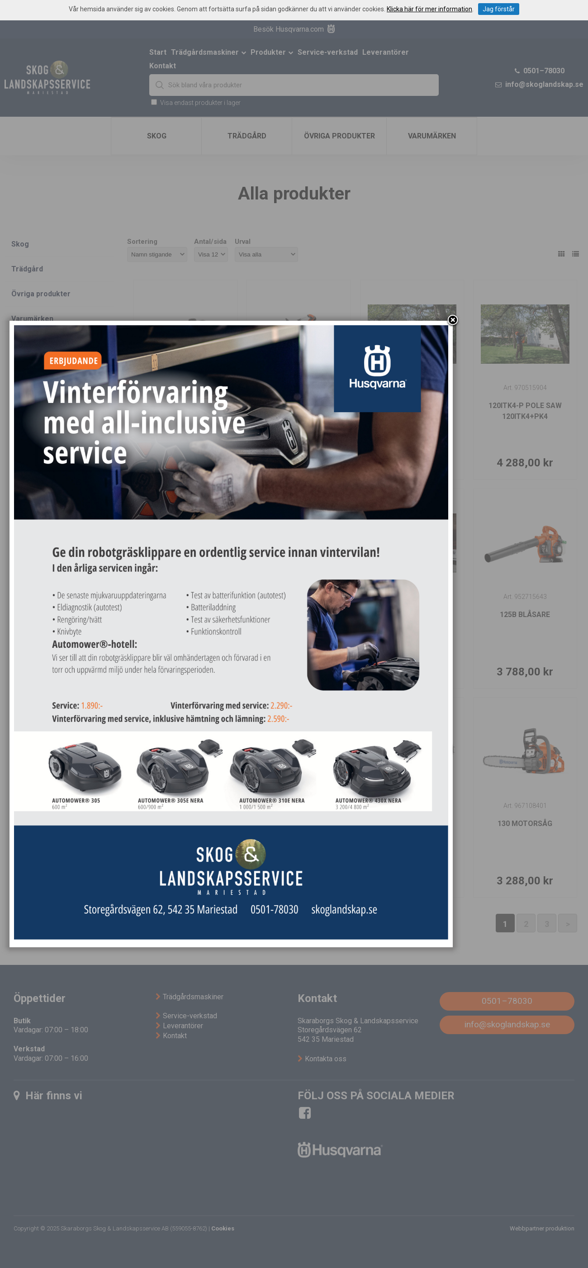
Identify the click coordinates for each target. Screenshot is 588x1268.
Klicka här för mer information (429, 9)
